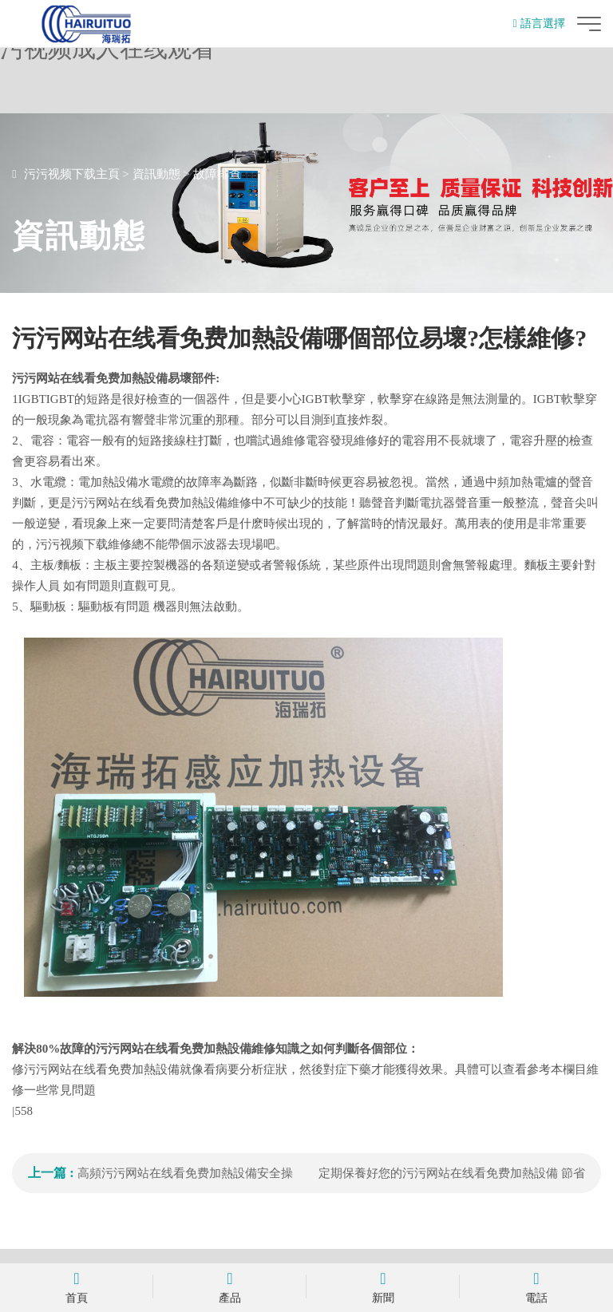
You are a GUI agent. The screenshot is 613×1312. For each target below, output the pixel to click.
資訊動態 (156, 174)
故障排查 (217, 174)
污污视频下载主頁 (72, 174)
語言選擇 (539, 24)
